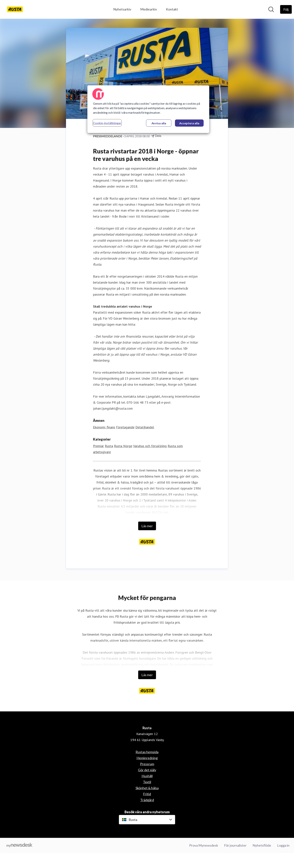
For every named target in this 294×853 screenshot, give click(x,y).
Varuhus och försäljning (150, 446)
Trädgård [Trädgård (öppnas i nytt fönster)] (147, 800)
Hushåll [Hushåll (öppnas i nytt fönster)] (147, 776)
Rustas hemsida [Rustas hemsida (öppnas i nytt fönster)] (147, 752)
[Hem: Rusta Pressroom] (15, 9)
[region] (148, 109)
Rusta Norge (123, 446)
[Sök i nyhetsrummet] (271, 9)
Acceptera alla (189, 123)
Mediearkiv (148, 9)
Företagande (125, 427)
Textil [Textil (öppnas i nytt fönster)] (147, 782)
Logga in (283, 845)
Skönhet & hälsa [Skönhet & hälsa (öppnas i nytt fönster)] (147, 788)
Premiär (98, 446)
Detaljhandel (144, 427)
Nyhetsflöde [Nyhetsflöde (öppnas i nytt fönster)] (262, 845)
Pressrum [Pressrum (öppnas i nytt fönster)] (147, 764)
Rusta (109, 446)
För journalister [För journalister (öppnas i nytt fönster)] (235, 845)
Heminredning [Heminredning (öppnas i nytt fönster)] (147, 758)
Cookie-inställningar (107, 123)
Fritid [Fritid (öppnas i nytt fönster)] (147, 794)
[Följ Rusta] (286, 9)
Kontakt (172, 9)
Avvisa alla (159, 123)
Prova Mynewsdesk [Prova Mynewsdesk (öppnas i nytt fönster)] (203, 845)
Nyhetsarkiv (122, 9)
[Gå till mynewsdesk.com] (19, 845)
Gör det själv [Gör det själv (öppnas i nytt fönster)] (147, 770)
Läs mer (147, 526)
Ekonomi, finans (104, 427)
